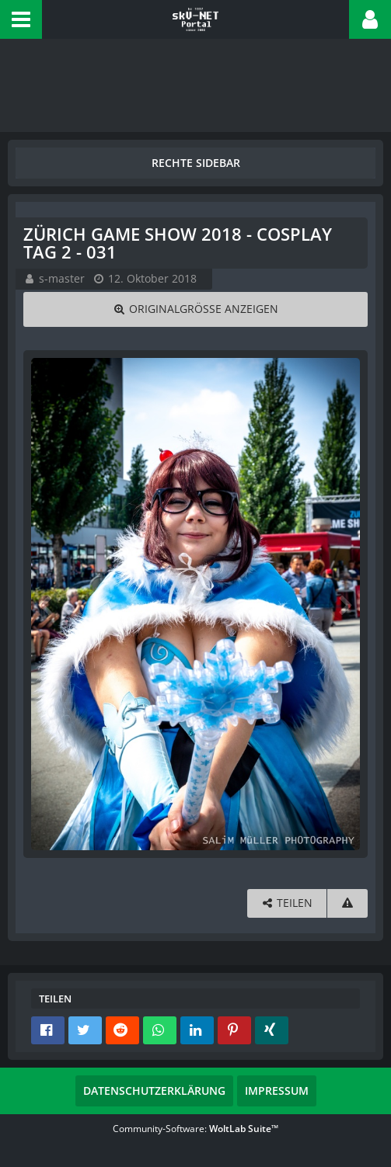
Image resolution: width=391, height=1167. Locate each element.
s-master (62, 278)
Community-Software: (195, 1128)
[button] (21, 19)
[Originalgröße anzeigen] (195, 309)
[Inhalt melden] (347, 903)
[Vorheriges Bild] (46, 604)
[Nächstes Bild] (344, 604)
